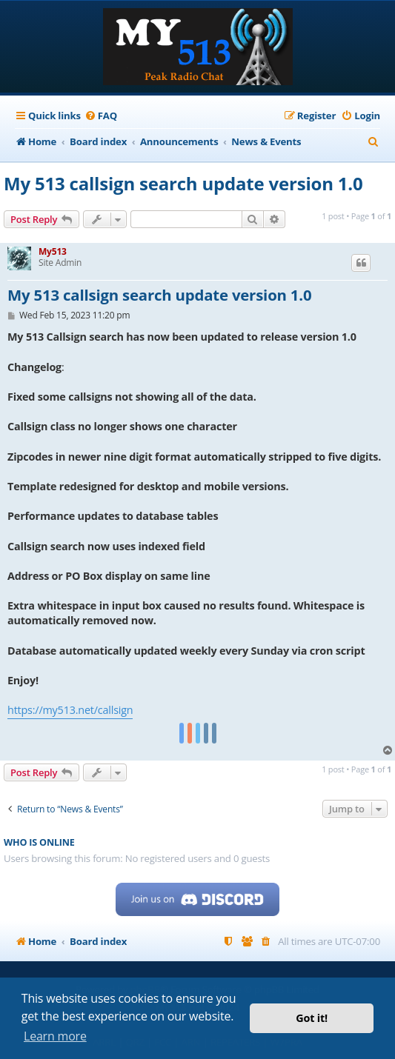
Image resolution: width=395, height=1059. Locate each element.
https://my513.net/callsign (70, 710)
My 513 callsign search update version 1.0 (183, 183)
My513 (53, 251)
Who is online (39, 842)
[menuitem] (100, 116)
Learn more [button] (55, 1036)
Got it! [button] (312, 1018)
